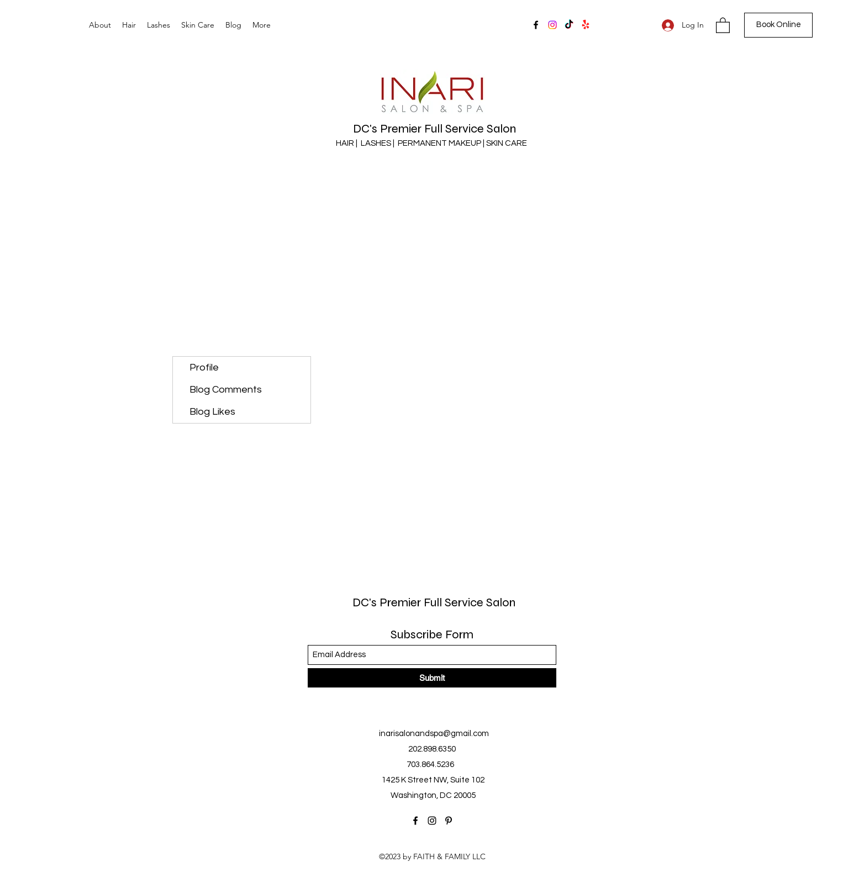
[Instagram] (552, 24)
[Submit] (432, 677)
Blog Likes (212, 411)
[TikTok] (569, 24)
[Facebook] (535, 24)
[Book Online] (778, 25)
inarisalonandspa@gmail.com (434, 733)
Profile (204, 367)
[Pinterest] (448, 820)
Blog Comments (225, 389)
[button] (723, 25)
